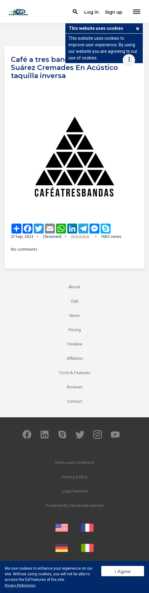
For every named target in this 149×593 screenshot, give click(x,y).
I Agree (123, 571)
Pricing (74, 330)
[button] (137, 29)
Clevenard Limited (86, 505)
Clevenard (52, 236)
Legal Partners (75, 491)
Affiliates (75, 358)
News (74, 315)
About (74, 287)
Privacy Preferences (20, 585)
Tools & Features (74, 373)
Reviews (74, 387)
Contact (74, 401)
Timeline (74, 344)
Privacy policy (74, 477)
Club (75, 301)
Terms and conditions (74, 462)
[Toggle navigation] (136, 12)
